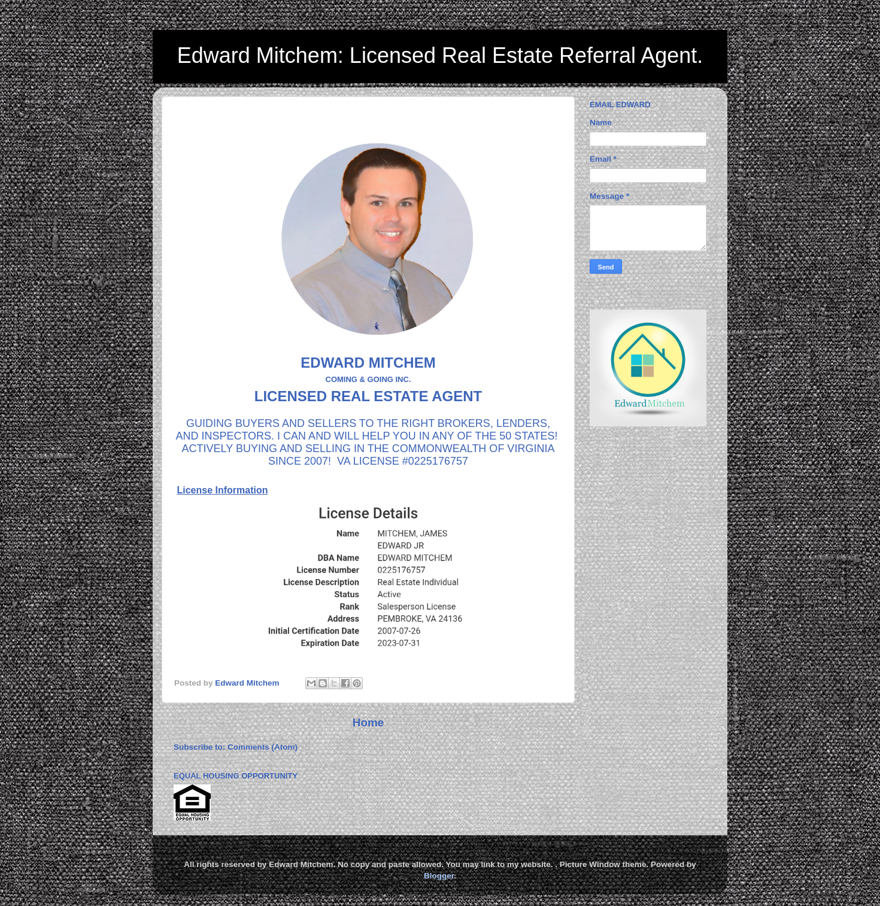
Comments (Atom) (262, 747)
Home (368, 722)
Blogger (439, 875)
